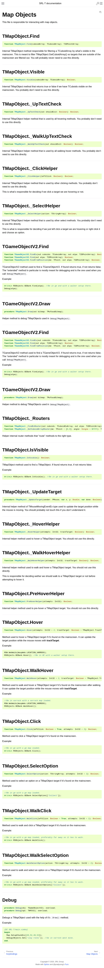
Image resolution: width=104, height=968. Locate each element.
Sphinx (46, 964)
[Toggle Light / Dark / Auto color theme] (97, 3)
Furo (67, 964)
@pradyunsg (58, 964)
